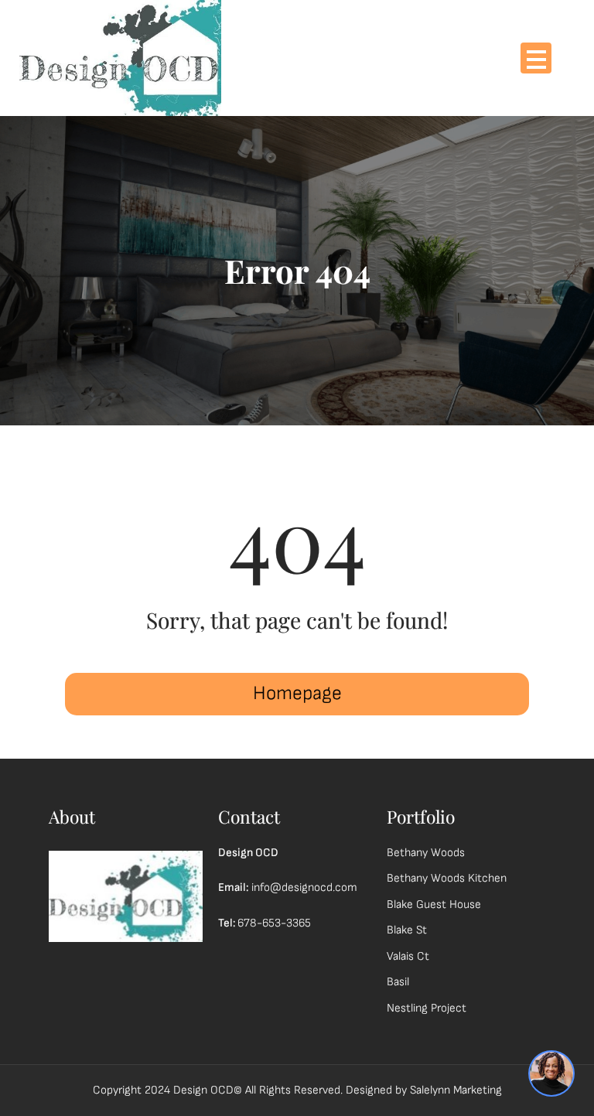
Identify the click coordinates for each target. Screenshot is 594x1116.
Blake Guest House (434, 904)
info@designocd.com (304, 887)
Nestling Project (426, 1008)
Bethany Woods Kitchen (447, 878)
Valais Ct (408, 956)
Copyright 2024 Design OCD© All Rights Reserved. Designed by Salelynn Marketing (297, 1090)
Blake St (407, 930)
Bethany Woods (426, 852)
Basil (398, 981)
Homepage (297, 693)
